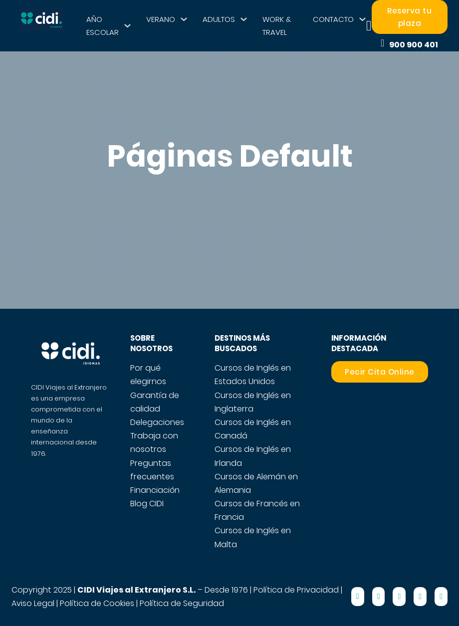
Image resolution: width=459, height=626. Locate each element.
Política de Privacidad (296, 590)
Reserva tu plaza (409, 17)
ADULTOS (219, 19)
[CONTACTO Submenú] (362, 19)
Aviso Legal (32, 603)
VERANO (160, 19)
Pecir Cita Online (380, 372)
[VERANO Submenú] (184, 19)
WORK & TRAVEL (276, 25)
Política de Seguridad (182, 603)
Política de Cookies (97, 603)
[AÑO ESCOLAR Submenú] (127, 25)
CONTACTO (333, 19)
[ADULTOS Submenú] (243, 19)
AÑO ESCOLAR (102, 25)
